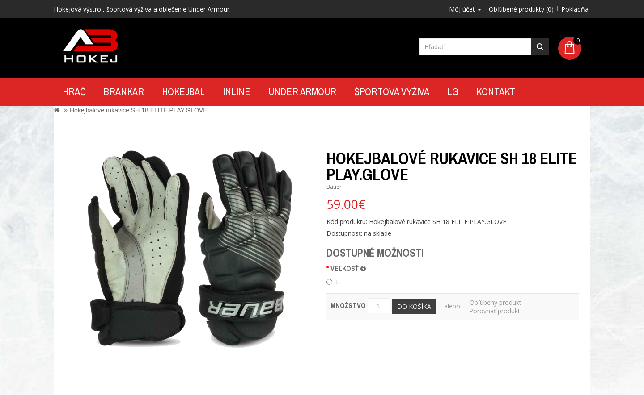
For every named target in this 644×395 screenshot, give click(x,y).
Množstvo (348, 305)
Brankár (124, 91)
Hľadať (540, 46)
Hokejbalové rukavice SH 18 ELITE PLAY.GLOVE (139, 110)
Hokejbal (183, 91)
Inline (236, 91)
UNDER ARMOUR (302, 91)
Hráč (74, 91)
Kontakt (495, 91)
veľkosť (348, 268)
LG (452, 91)
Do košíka (414, 306)
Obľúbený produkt (495, 302)
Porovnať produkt (494, 311)
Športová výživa (391, 91)
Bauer (334, 187)
